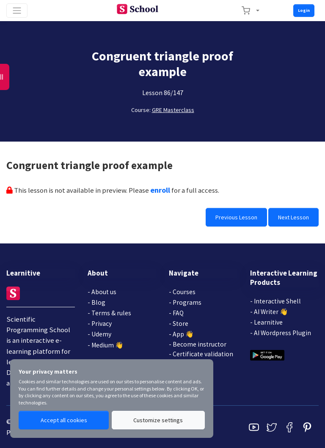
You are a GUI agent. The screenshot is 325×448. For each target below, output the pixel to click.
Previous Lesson (236, 217)
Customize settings (158, 420)
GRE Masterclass (173, 110)
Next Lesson (293, 217)
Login (304, 10)
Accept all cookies (64, 420)
